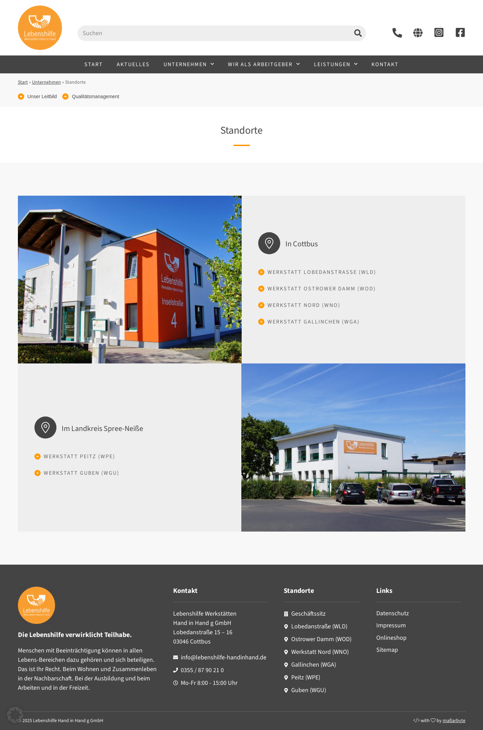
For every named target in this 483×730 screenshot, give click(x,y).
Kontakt (385, 64)
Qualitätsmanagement (95, 96)
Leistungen (336, 64)
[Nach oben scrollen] (469, 716)
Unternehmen (189, 64)
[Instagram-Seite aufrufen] (439, 32)
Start (93, 64)
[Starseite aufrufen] (418, 33)
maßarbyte (454, 720)
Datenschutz (392, 613)
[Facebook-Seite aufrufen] (460, 32)
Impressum (391, 625)
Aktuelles (133, 64)
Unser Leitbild (42, 96)
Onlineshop (391, 638)
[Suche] (358, 33)
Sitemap (387, 650)
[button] (15, 715)
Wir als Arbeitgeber (264, 64)
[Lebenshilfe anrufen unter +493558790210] (397, 33)
